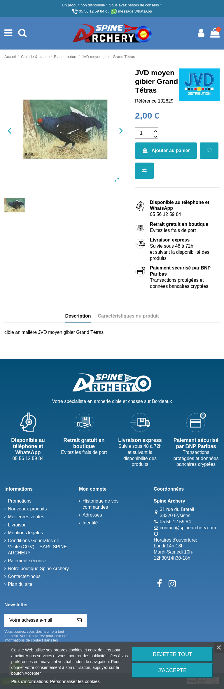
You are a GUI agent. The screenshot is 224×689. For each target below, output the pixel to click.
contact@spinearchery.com (188, 527)
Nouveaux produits (27, 508)
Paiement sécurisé (27, 560)
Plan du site (20, 584)
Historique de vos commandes (101, 504)
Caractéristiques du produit (128, 315)
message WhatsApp (135, 11)
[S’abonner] (79, 620)
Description (78, 315)
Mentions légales (25, 532)
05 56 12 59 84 (91, 11)
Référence (146, 100)
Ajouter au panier (166, 150)
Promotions (20, 500)
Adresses (92, 514)
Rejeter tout (172, 654)
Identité (90, 522)
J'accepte (172, 670)
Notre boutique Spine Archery (38, 568)
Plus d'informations (29, 681)
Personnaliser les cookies (75, 681)
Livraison (17, 524)
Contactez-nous (24, 576)
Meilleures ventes (26, 516)
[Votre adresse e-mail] (38, 620)
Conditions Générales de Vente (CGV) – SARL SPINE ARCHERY (37, 546)
